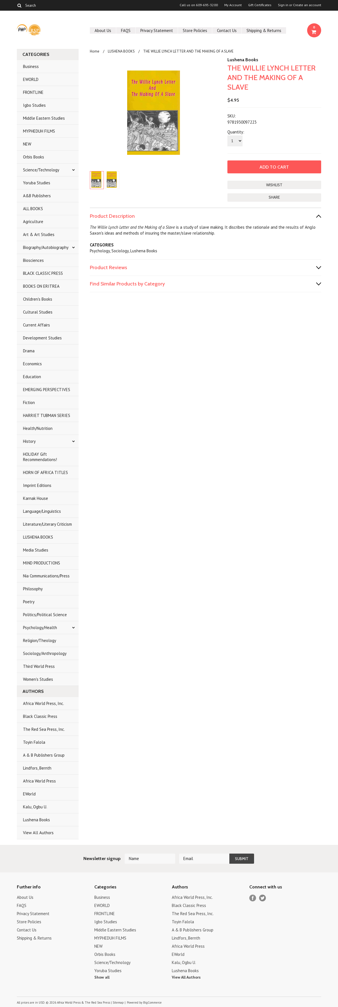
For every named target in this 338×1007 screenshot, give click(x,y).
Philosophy (33, 588)
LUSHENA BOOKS (38, 537)
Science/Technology (41, 170)
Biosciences (33, 260)
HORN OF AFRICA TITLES (45, 472)
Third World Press (39, 666)
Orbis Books (33, 157)
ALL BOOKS (33, 208)
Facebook (252, 898)
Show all (101, 977)
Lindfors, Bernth (37, 768)
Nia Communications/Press (46, 576)
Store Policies (195, 30)
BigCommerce (152, 1002)
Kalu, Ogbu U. (35, 806)
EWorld (29, 794)
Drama (29, 350)
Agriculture (33, 221)
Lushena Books (36, 819)
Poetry (29, 601)
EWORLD (30, 79)
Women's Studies (38, 679)
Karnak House (35, 498)
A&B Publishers (37, 195)
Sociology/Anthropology (45, 653)
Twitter (262, 898)
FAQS (126, 30)
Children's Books (37, 299)
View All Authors (38, 832)
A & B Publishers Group (44, 755)
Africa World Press (39, 781)
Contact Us (227, 30)
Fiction (29, 402)
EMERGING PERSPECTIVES (46, 389)
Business (31, 66)
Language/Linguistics (42, 511)
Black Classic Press (40, 716)
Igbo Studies (34, 105)
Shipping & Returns (263, 30)
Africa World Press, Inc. (43, 703)
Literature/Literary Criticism (47, 524)
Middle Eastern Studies (44, 118)
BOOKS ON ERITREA (41, 286)
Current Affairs (36, 325)
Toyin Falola (34, 742)
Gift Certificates (259, 5)
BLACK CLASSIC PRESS (43, 273)
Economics (32, 363)
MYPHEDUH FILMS (39, 131)
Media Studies (35, 550)
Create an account (307, 5)
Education (32, 376)
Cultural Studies (37, 312)
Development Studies (42, 338)
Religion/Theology (39, 640)
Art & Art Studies (38, 234)
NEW (27, 144)
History (29, 441)
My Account (233, 5)
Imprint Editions (37, 485)
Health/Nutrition (37, 428)
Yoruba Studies (36, 182)
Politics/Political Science (45, 614)
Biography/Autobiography (45, 247)
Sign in (283, 5)
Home (94, 51)
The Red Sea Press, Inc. (44, 729)
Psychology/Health (40, 627)
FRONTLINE (33, 92)
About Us (103, 30)
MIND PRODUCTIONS (41, 563)
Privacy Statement (156, 30)
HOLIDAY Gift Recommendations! (40, 457)
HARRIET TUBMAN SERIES (46, 415)
